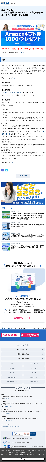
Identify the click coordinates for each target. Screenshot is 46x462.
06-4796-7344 (8, 406)
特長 (12, 364)
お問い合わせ (34, 381)
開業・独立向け (12, 377)
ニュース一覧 (23, 176)
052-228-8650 (8, 413)
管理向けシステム (23, 354)
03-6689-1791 (11, 335)
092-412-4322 (8, 420)
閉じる (23, 459)
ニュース (10, 328)
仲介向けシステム (23, 349)
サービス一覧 (34, 364)
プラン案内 (34, 368)
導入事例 (12, 368)
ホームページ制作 (23, 358)
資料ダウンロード (12, 381)
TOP (4, 328)
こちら (12, 78)
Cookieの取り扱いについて (24, 454)
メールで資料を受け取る (31, 335)
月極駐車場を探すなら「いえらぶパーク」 (12, 426)
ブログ (34, 372)
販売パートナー (34, 377)
